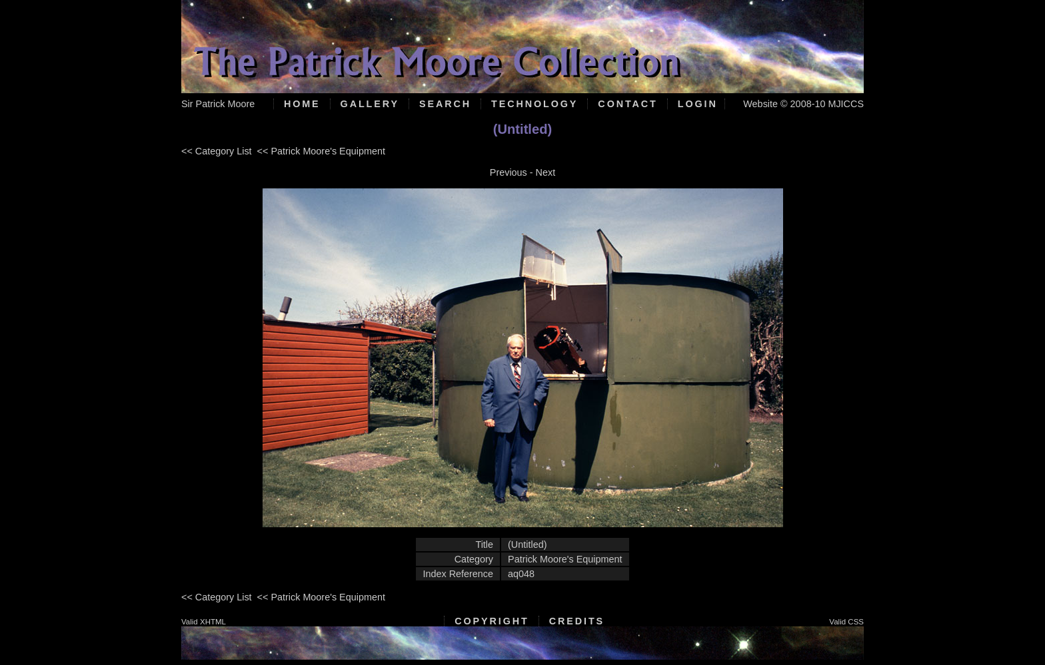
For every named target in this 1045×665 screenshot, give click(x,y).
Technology (534, 104)
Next (546, 172)
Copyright (491, 621)
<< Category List (216, 151)
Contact (627, 104)
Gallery (370, 104)
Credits (576, 621)
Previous (508, 172)
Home (302, 104)
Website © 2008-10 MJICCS (803, 104)
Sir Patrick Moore (218, 104)
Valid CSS (846, 622)
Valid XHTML (203, 622)
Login (698, 104)
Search (445, 104)
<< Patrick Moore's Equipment (321, 151)
